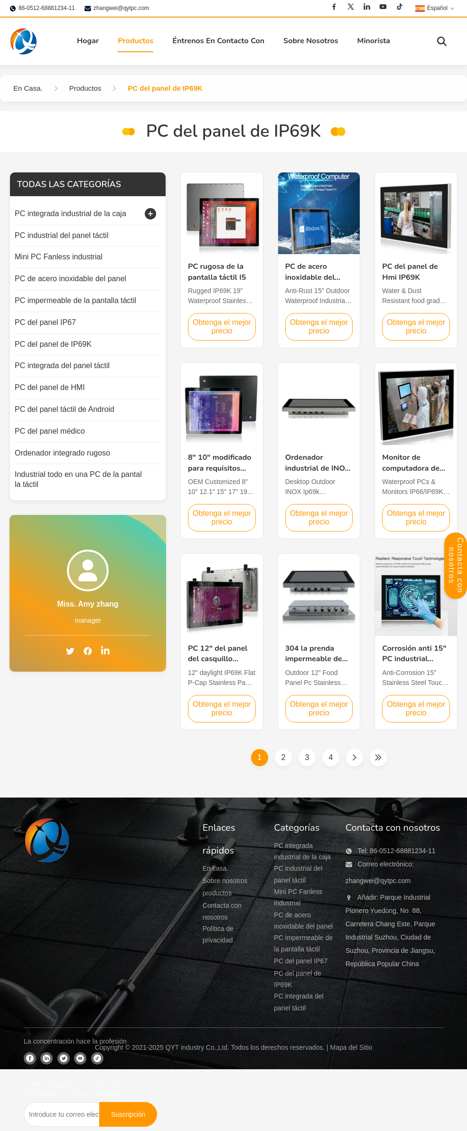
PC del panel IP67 (300, 961)
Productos (135, 41)
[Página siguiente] (354, 757)
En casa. (215, 868)
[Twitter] (351, 6)
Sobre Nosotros (310, 41)
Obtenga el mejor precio (222, 326)
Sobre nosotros (225, 880)
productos (217, 893)
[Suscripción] (128, 1114)
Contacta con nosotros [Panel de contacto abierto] (456, 565)
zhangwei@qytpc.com (121, 8)
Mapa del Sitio (351, 1047)
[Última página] (378, 757)
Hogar (88, 41)
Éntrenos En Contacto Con (218, 41)
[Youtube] (383, 6)
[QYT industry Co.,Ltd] (47, 922)
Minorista (374, 41)
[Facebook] (334, 6)
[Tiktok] (399, 6)
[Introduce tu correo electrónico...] (62, 1114)
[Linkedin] (367, 6)
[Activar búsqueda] (441, 41)
